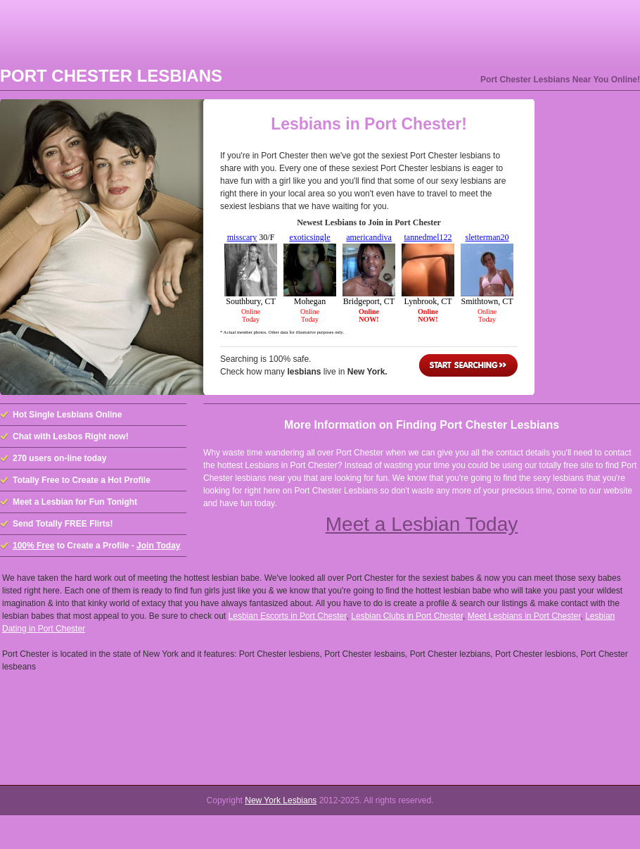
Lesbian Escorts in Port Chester (288, 616)
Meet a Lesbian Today (422, 524)
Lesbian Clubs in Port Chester (407, 616)
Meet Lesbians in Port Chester (524, 616)
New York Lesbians (280, 800)
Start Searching (468, 365)
